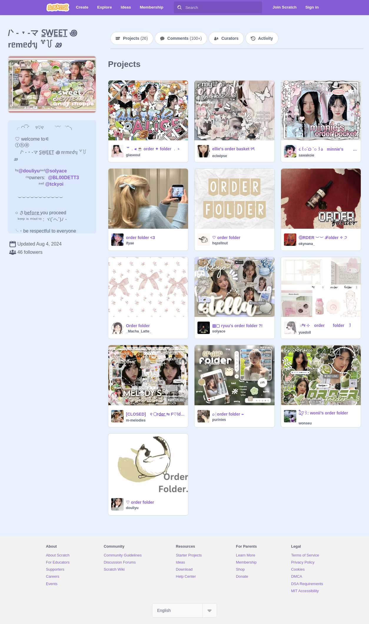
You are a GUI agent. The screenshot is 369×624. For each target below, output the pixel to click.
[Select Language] (184, 610)
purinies (219, 420)
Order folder (138, 325)
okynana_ (307, 244)
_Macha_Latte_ (138, 331)
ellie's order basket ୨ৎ (233, 148)
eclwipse (219, 156)
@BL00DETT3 (63, 177)
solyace (218, 331)
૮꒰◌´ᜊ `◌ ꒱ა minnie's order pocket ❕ (328, 149)
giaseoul (133, 155)
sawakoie (306, 155)
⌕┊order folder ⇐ (227, 414)
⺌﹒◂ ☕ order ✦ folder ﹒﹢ (153, 148)
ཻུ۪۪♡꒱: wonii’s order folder (323, 413)
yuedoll (305, 332)
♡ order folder (226, 237)
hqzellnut (220, 243)
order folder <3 (140, 237)
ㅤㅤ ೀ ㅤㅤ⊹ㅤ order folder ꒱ (325, 325)
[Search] (179, 7)
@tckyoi (54, 184)
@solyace (56, 170)
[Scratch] (58, 7)
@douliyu (29, 170)
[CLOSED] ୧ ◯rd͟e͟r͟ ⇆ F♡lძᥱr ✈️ (155, 414)
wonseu (305, 423)
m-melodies (136, 420)
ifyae (130, 243)
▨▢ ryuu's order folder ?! (237, 325)
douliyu (132, 508)
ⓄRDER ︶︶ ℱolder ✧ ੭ (323, 237)
